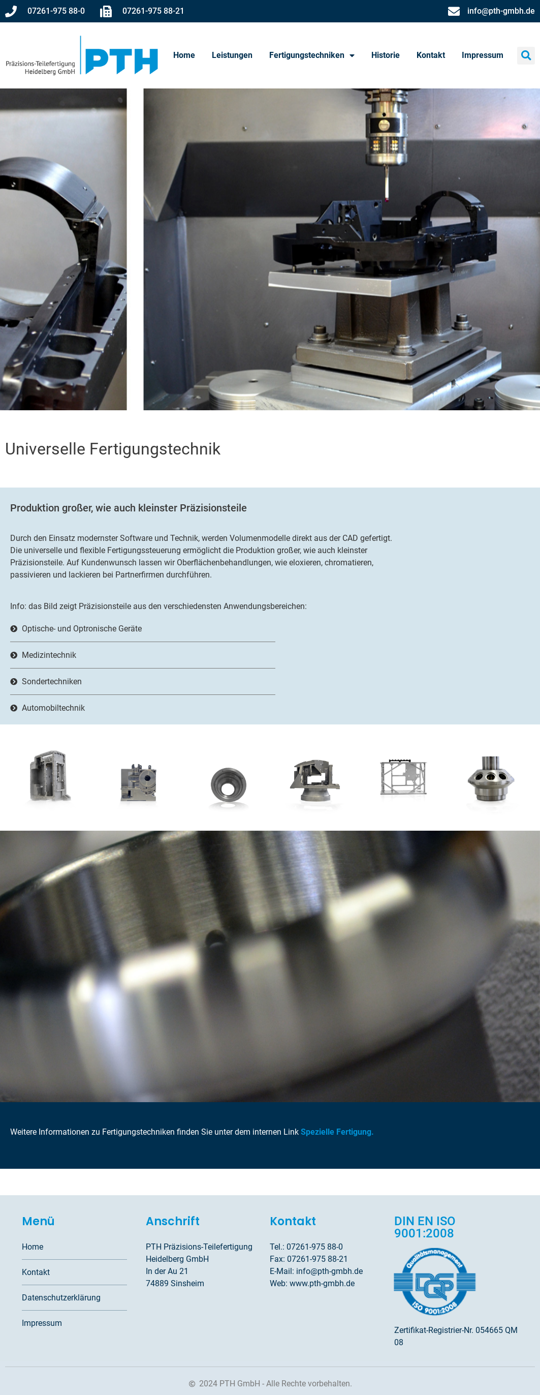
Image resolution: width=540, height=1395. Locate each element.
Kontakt (431, 55)
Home (184, 55)
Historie (385, 55)
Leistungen (232, 55)
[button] (526, 56)
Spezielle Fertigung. (337, 1132)
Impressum (482, 55)
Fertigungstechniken (312, 55)
